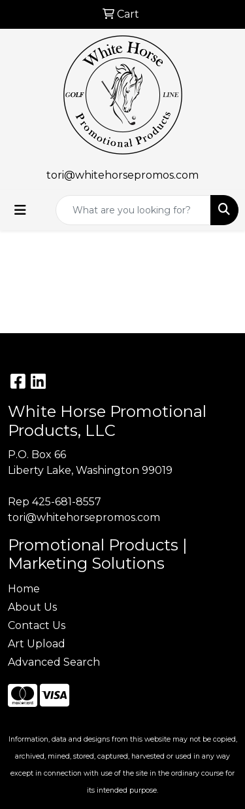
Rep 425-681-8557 (54, 501)
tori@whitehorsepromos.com (122, 175)
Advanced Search (54, 662)
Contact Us (36, 625)
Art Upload (36, 644)
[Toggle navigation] (20, 210)
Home (24, 589)
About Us (32, 607)
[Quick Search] (133, 210)
